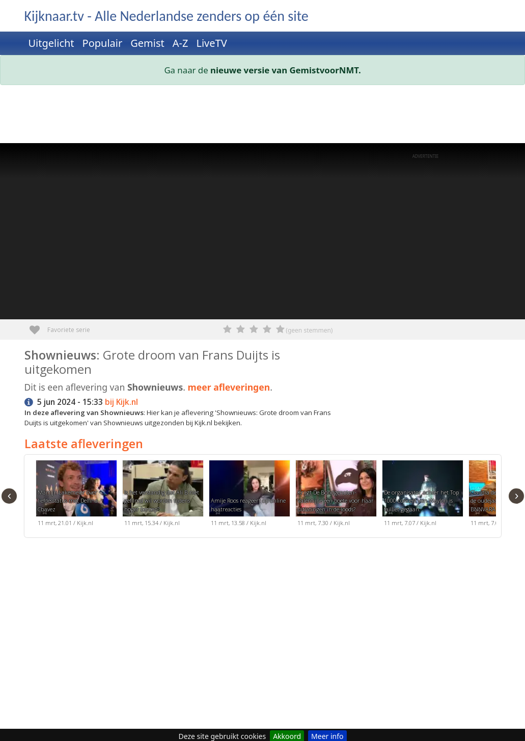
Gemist (147, 43)
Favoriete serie (38, 326)
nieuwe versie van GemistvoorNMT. (285, 70)
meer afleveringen (229, 387)
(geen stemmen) (309, 330)
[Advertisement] (262, 116)
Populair (102, 43)
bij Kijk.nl (121, 402)
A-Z (180, 43)
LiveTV (211, 43)
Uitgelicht (51, 43)
